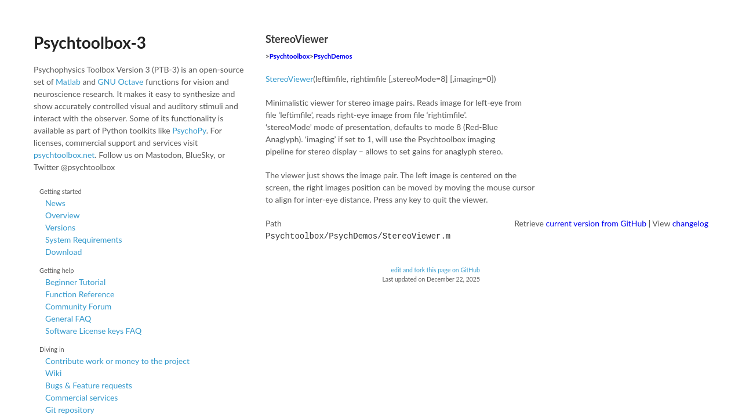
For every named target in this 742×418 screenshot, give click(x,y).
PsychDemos (333, 56)
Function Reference (79, 294)
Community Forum (78, 306)
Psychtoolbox (290, 56)
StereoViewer (289, 79)
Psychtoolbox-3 (90, 42)
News (55, 203)
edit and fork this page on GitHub (435, 268)
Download (63, 252)
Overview (62, 215)
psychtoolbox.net (64, 155)
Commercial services (81, 397)
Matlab (68, 82)
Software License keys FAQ (93, 331)
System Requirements (83, 239)
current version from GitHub (596, 223)
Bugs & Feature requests (88, 385)
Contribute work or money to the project (117, 361)
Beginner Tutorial (75, 282)
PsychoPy (189, 130)
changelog (690, 223)
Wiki (53, 373)
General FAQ (68, 318)
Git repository (69, 410)
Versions (60, 227)
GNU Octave (121, 82)
